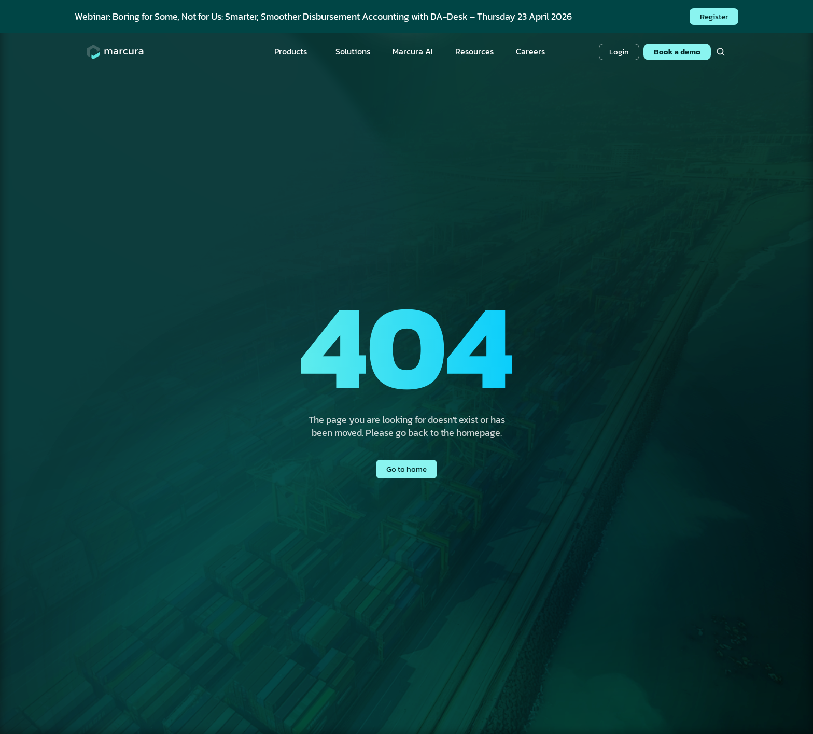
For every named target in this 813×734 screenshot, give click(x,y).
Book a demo (677, 52)
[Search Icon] (720, 52)
